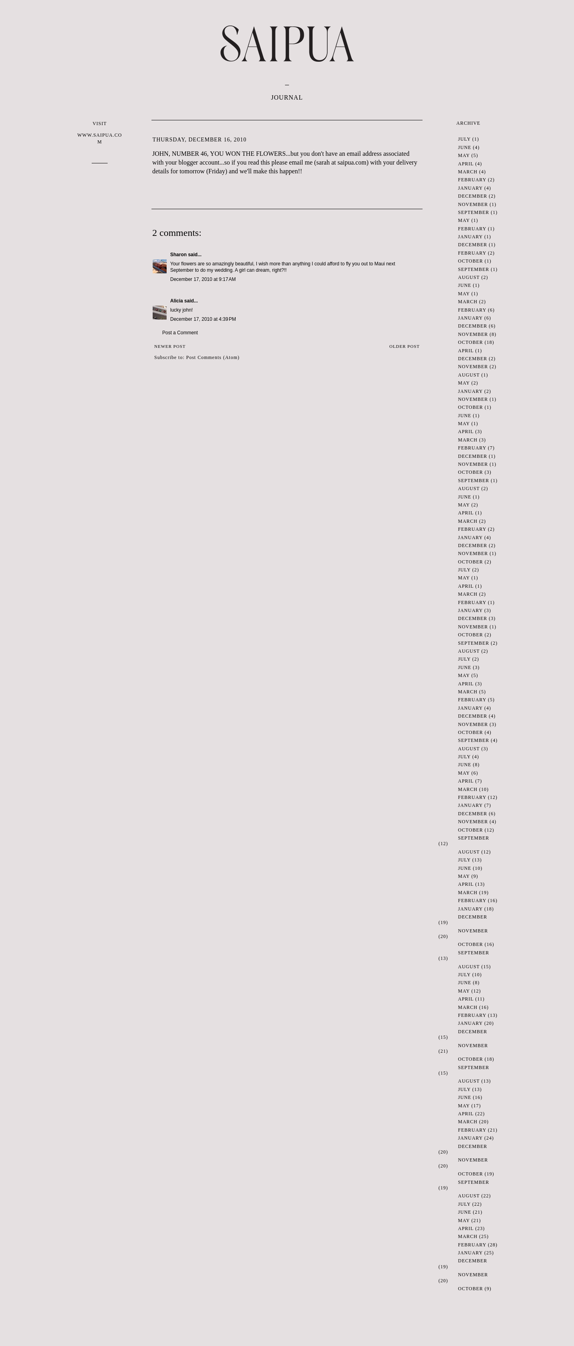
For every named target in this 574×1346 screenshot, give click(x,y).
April (466, 164)
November (473, 204)
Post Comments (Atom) (213, 357)
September (473, 212)
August (469, 277)
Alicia (176, 301)
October (470, 261)
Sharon (178, 254)
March (468, 172)
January (470, 188)
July (464, 139)
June (464, 147)
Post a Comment (180, 333)
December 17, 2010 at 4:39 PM (203, 319)
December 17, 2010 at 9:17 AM (203, 279)
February (472, 179)
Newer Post (170, 346)
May (464, 155)
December (472, 196)
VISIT (100, 133)
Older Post (404, 346)
